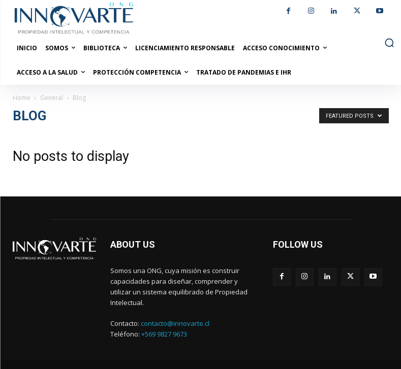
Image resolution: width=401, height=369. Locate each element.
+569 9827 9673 (164, 334)
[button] (389, 43)
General (51, 97)
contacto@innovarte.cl (175, 323)
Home (21, 97)
